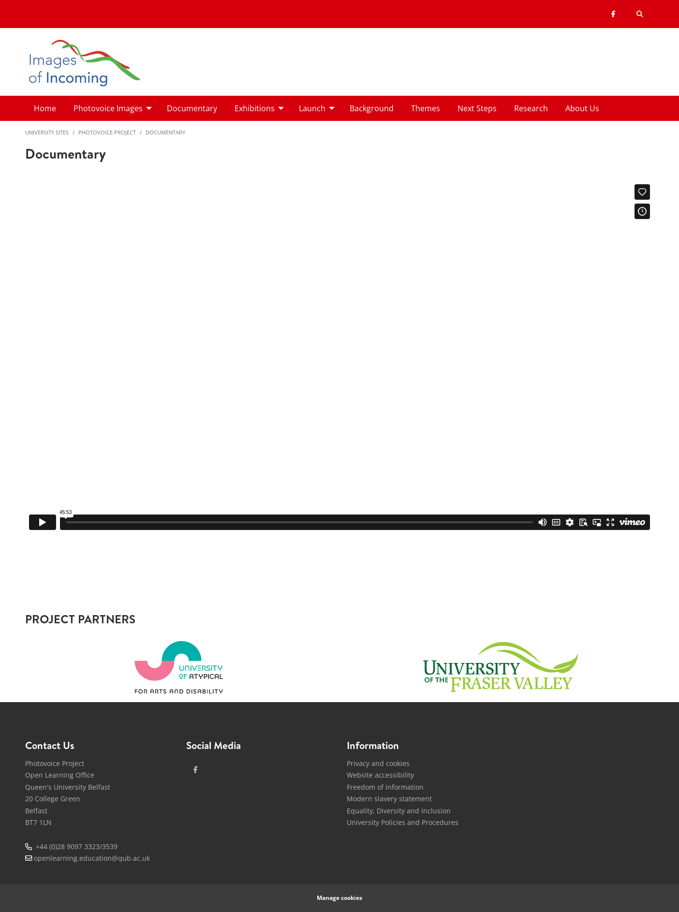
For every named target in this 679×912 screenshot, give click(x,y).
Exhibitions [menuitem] (255, 108)
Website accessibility (380, 775)
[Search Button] (640, 14)
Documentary (165, 132)
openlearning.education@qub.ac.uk (92, 858)
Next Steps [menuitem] (477, 108)
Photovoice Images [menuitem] (108, 108)
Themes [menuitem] (425, 108)
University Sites (47, 132)
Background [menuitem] (372, 108)
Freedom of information (385, 787)
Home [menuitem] (45, 108)
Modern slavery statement (389, 798)
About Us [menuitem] (582, 108)
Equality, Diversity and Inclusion (399, 810)
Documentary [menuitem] (192, 108)
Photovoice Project (107, 132)
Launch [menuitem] (312, 108)
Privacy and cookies (378, 763)
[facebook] (195, 770)
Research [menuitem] (531, 108)
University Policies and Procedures (402, 822)
